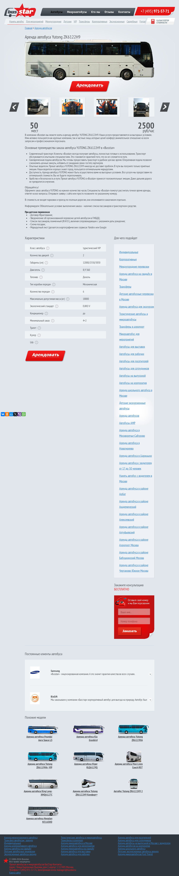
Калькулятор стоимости (160, 21)
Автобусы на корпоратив (133, 383)
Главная (28, 28)
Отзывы (109, 12)
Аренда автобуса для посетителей (134, 837)
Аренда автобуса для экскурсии (136, 307)
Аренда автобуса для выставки (75, 851)
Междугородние (53, 21)
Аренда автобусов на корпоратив (134, 846)
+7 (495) (155, 11)
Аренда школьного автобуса (131, 848)
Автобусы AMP (127, 423)
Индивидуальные (128, 252)
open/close (150, 674)
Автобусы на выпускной (132, 376)
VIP (75, 21)
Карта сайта (15, 872)
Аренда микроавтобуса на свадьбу (77, 848)
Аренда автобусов (43, 28)
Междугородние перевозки (134, 267)
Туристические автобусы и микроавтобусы (81, 837)
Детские (68, 21)
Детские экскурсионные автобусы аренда (138, 851)
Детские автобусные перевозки (19, 851)
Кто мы (95, 12)
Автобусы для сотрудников (134, 368)
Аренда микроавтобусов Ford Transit (135, 854)
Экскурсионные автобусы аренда (20, 854)
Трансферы (84, 21)
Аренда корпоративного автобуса (20, 846)
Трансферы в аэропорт (131, 327)
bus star (20, 10)
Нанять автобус (16, 21)
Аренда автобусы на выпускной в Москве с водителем (144, 843)
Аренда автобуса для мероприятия (77, 846)
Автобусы (57, 12)
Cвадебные (132, 21)
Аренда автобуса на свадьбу (17, 848)
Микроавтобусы (77, 12)
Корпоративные (99, 21)
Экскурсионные (117, 21)
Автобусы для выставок (132, 347)
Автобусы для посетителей (133, 361)
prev (14, 107)
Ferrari (143, 21)
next (165, 107)
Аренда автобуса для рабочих (75, 854)
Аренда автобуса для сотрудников (134, 840)
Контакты (124, 12)
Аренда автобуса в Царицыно (135, 456)
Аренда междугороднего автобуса (20, 837)
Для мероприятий (34, 21)
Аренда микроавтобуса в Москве (77, 843)
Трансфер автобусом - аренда (18, 840)
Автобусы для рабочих (131, 354)
